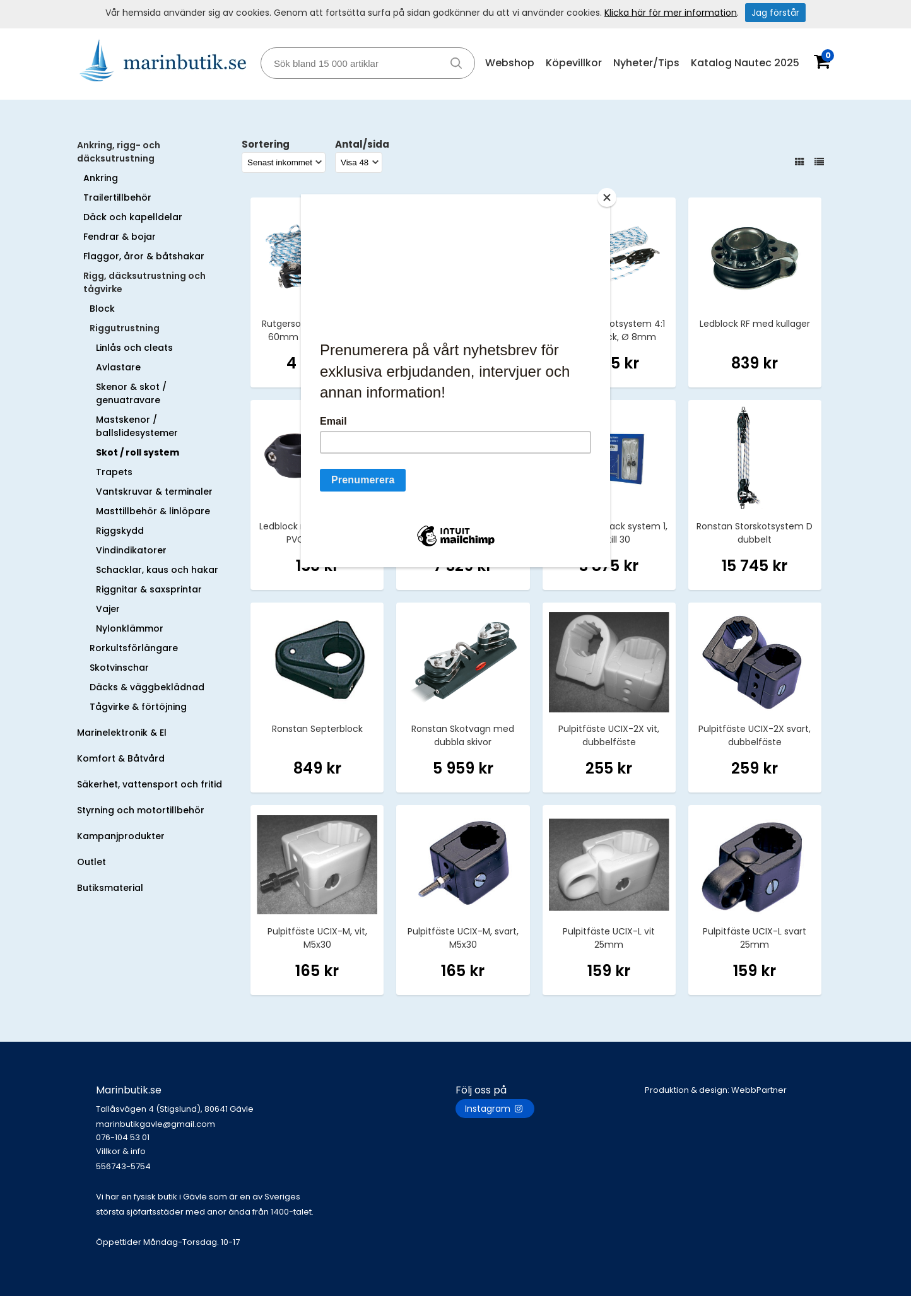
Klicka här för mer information (670, 12)
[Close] (606, 197)
